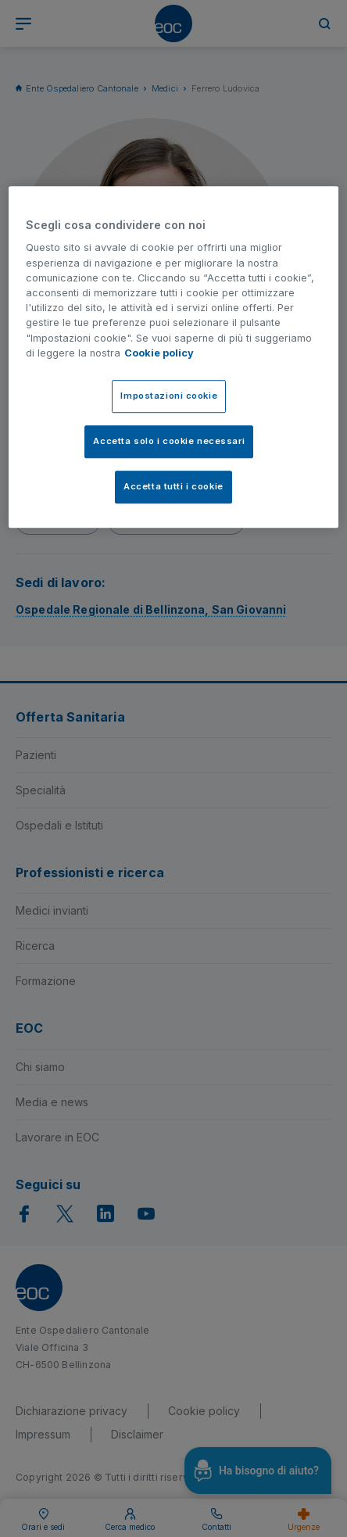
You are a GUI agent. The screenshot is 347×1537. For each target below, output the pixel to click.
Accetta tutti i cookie (173, 486)
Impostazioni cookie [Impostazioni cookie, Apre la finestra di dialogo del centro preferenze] (168, 395)
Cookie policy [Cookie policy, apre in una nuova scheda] (159, 353)
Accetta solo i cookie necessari (169, 440)
